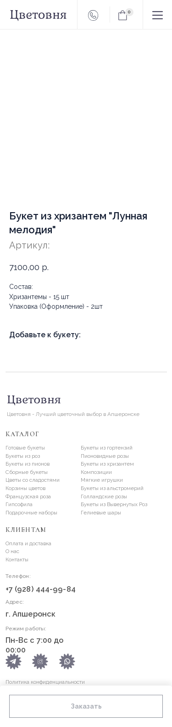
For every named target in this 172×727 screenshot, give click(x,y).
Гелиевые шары (101, 512)
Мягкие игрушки (102, 480)
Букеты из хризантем (107, 464)
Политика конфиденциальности (45, 682)
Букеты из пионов (28, 464)
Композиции (96, 472)
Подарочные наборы (31, 512)
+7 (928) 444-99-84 (41, 589)
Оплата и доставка (28, 543)
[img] (67, 661)
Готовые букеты (25, 447)
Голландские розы (104, 496)
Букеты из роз (23, 456)
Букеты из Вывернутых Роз (114, 504)
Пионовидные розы (105, 456)
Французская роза (28, 496)
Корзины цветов (25, 488)
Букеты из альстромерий (112, 488)
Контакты (17, 559)
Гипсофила (19, 504)
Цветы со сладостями (33, 480)
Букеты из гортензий (107, 447)
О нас (12, 551)
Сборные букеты (27, 472)
